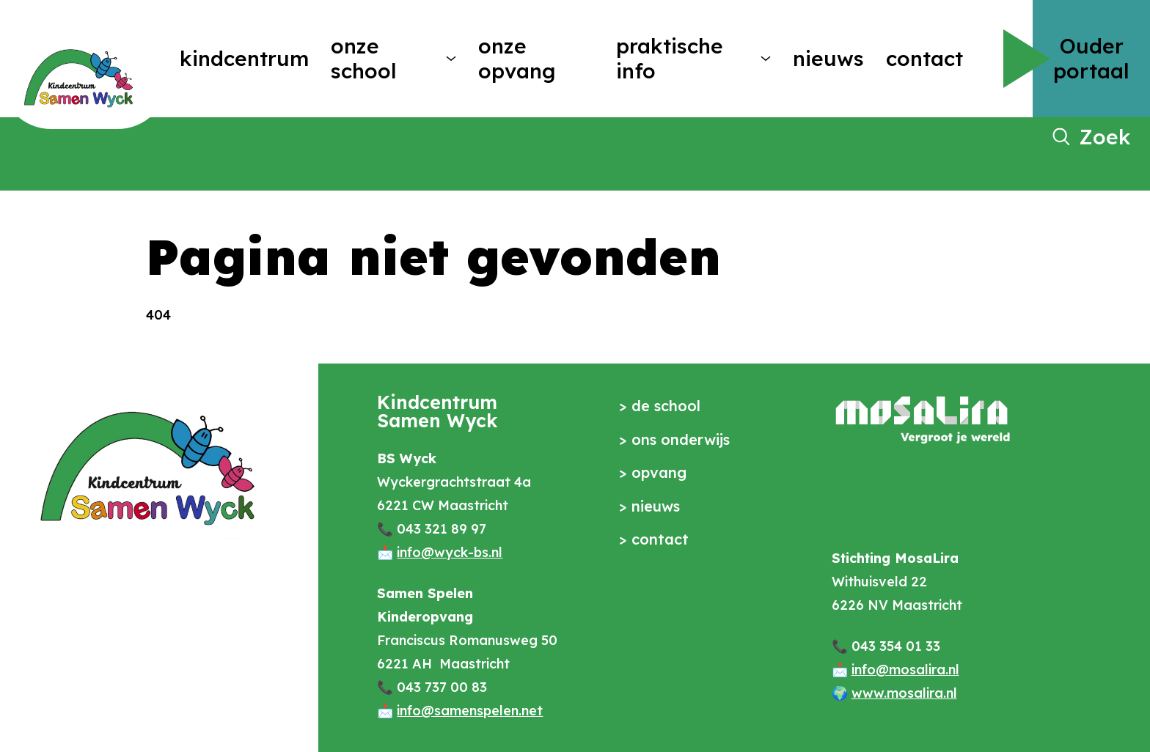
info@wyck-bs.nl (449, 552)
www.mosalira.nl (904, 693)
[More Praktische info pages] (766, 59)
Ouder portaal (1091, 58)
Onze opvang (516, 58)
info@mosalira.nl (905, 669)
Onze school (364, 58)
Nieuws (828, 58)
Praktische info (669, 58)
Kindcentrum (244, 58)
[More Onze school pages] (451, 59)
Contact (924, 58)
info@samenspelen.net (470, 710)
